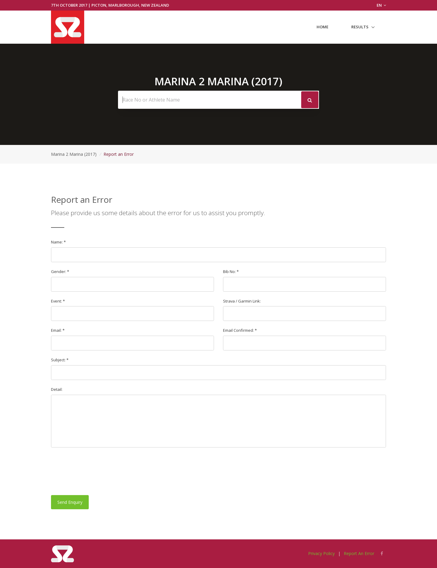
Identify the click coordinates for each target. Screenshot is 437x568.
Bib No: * (231, 271)
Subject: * (60, 359)
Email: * (58, 330)
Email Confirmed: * (240, 330)
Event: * (58, 301)
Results (359, 27)
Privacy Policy (321, 553)
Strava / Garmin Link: (242, 301)
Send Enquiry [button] (69, 502)
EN (381, 5)
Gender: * (60, 271)
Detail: (56, 389)
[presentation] (97, 471)
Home (322, 27)
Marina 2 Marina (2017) (74, 154)
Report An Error (359, 553)
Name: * (58, 242)
